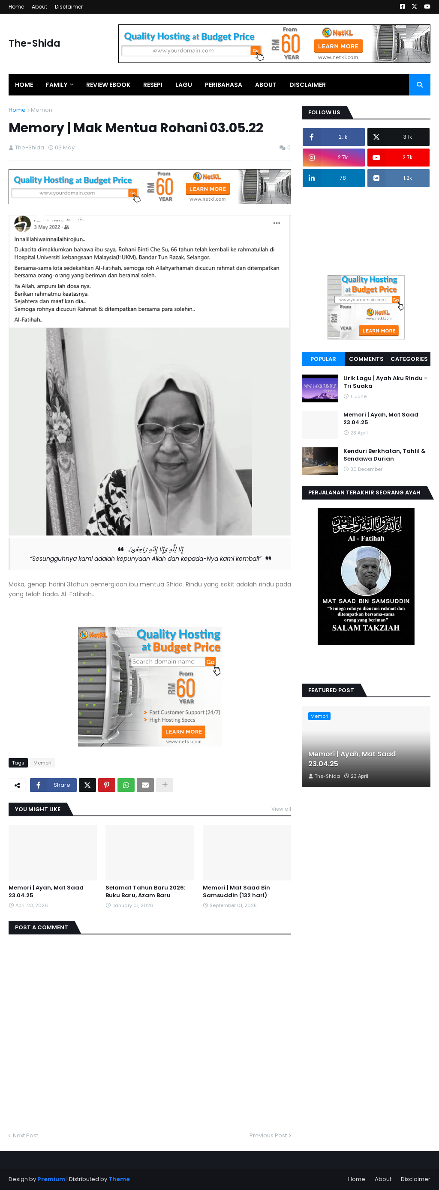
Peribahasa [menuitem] (223, 84)
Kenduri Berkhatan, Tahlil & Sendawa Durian (384, 455)
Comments (366, 359)
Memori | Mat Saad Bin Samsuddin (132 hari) (236, 891)
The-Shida (34, 43)
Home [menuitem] (24, 84)
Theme (119, 1179)
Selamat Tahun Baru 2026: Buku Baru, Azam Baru (145, 891)
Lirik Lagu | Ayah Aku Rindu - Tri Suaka (385, 382)
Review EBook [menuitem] (108, 84)
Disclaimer (69, 6)
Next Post (25, 1135)
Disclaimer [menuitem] (307, 84)
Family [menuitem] (56, 84)
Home (16, 6)
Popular (323, 359)
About (39, 6)
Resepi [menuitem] (152, 84)
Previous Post (268, 1135)
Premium (51, 1179)
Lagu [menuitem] (183, 84)
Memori (41, 110)
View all (281, 808)
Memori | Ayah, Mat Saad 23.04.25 (46, 891)
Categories (409, 359)
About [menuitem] (266, 84)
